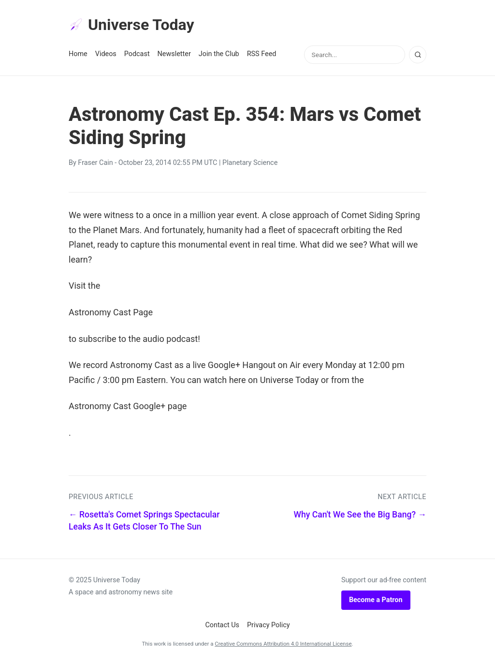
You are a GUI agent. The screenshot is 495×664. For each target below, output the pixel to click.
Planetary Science (249, 163)
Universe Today (131, 24)
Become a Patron (376, 600)
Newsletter (174, 54)
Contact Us (222, 625)
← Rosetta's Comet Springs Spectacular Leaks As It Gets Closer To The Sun (144, 520)
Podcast (137, 54)
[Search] (417, 54)
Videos (105, 54)
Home (78, 54)
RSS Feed (262, 54)
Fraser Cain (95, 163)
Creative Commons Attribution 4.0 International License (283, 643)
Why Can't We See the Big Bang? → (359, 514)
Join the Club (219, 54)
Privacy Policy (268, 625)
